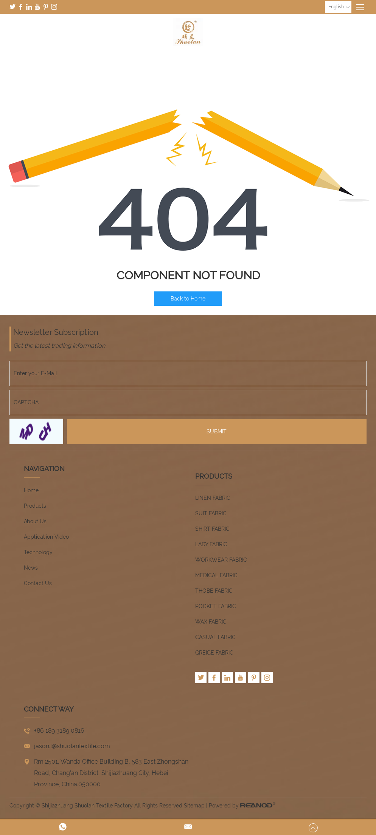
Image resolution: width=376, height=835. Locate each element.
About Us (35, 521)
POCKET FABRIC (215, 606)
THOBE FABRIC (214, 591)
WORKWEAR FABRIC (221, 560)
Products (35, 506)
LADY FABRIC (211, 544)
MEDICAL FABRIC (216, 575)
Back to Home (188, 299)
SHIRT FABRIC (212, 529)
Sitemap (194, 806)
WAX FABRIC (211, 622)
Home (31, 490)
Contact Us (38, 583)
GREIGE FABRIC (214, 653)
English (339, 7)
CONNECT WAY (49, 709)
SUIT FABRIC (211, 513)
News (31, 568)
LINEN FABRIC (212, 498)
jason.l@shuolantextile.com (72, 746)
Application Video (46, 537)
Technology (38, 552)
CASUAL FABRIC (215, 637)
